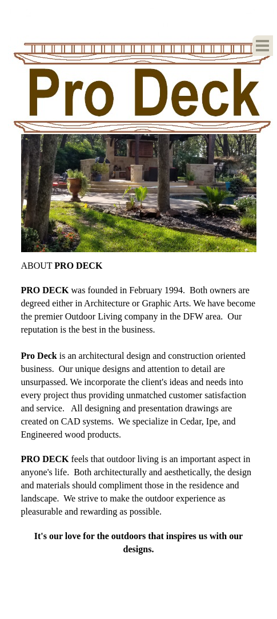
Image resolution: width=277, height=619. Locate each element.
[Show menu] (262, 45)
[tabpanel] (138, 407)
